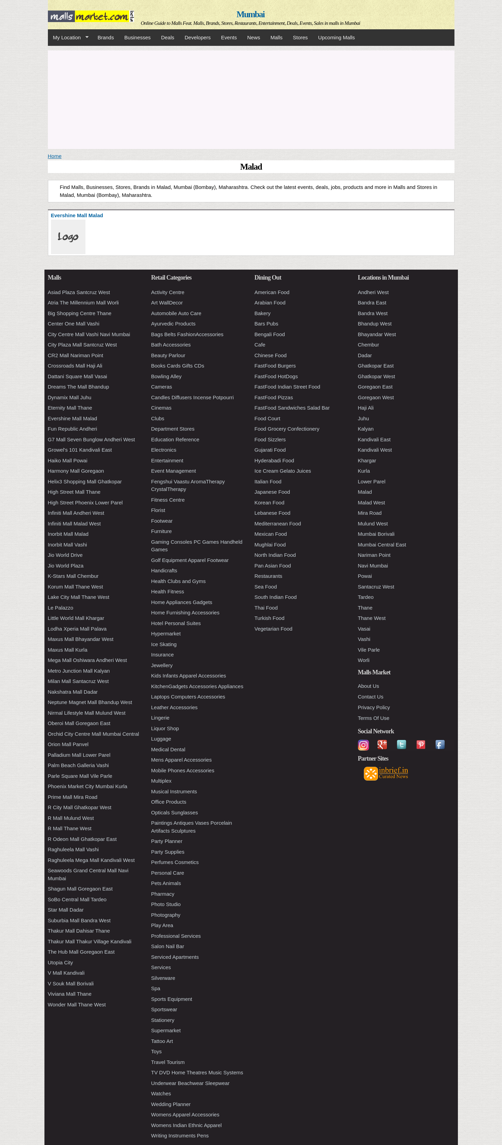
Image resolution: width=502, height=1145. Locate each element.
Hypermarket (166, 633)
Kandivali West (375, 450)
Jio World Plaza (66, 566)
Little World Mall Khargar (76, 618)
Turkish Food (270, 618)
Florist (158, 510)
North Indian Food (275, 555)
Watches (161, 1093)
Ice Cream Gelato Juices (283, 471)
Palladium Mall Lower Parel (79, 755)
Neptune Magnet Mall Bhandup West (90, 702)
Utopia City (60, 962)
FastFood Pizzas (274, 397)
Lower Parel (372, 481)
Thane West (372, 618)
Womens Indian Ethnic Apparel (186, 1125)
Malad (365, 492)
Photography (166, 915)
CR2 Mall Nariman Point (75, 355)
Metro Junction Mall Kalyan (79, 671)
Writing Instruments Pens (180, 1135)
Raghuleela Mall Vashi (73, 849)
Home (55, 156)
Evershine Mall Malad (72, 418)
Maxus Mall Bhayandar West (81, 639)
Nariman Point (374, 555)
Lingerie (160, 718)
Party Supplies (168, 852)
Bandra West (373, 313)
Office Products (168, 802)
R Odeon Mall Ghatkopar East (82, 839)
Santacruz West (376, 587)
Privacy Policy (374, 707)
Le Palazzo (60, 608)
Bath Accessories (171, 345)
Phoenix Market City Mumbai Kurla (87, 786)
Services (161, 967)
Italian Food (268, 481)
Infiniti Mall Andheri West (76, 513)
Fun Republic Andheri (72, 429)
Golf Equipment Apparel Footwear (190, 560)
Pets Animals (166, 883)
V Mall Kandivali (66, 973)
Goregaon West (376, 397)
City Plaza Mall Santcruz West (82, 345)
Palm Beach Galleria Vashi (78, 765)
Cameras (161, 387)
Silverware (163, 978)
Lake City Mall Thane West (79, 597)
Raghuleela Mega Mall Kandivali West (91, 860)
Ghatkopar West (376, 376)
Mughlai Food (270, 545)
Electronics (163, 450)
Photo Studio (166, 904)
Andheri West (373, 292)
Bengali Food (270, 334)
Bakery (263, 313)
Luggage (161, 739)
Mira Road (370, 513)
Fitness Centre (168, 500)
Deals (167, 37)
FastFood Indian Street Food (287, 387)
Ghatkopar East (376, 366)
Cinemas (161, 408)
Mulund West (373, 523)
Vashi (364, 639)
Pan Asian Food (273, 566)
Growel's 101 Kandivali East (80, 450)
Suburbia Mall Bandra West (79, 920)
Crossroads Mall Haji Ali (75, 366)
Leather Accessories (174, 707)
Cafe (260, 345)
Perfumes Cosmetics (175, 862)
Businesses (137, 37)
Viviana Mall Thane (70, 994)
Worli (364, 660)
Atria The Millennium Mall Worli (83, 302)
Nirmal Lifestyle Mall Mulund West (87, 713)
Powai (365, 576)
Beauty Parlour (168, 355)
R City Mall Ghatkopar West (80, 807)
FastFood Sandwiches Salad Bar (292, 408)
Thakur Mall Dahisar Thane (79, 931)
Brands (106, 37)
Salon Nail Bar (167, 946)
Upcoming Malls (336, 37)
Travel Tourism (168, 1062)
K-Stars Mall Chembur (73, 576)
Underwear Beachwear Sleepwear (190, 1083)
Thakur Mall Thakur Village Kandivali (90, 941)
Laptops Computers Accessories (188, 697)
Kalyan (366, 429)
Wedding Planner (171, 1104)
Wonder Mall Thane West (77, 1004)
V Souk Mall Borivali (71, 983)
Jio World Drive (65, 555)
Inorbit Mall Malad (68, 534)
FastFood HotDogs (276, 376)
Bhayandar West (377, 334)
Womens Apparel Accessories (185, 1114)
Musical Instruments (174, 791)
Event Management (173, 471)
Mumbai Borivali (376, 534)
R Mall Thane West (70, 828)
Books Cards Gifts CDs (177, 366)
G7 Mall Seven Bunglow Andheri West (91, 439)
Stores (300, 37)
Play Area (162, 925)
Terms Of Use (374, 718)
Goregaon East (375, 387)
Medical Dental (168, 749)
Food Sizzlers (270, 439)
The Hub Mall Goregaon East (81, 952)
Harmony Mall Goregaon (76, 471)
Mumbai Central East (382, 545)
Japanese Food (272, 492)
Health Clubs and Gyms (178, 581)
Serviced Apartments (175, 957)
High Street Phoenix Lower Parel (85, 502)
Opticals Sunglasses (174, 812)
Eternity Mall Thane (70, 408)
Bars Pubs (266, 324)
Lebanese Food (272, 513)
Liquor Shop (165, 728)
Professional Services (176, 936)
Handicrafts (164, 570)
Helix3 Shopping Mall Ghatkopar (85, 481)
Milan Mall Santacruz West (78, 681)
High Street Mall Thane (74, 492)
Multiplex (161, 781)
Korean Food (270, 502)
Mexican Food (271, 534)
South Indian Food (276, 597)
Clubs (157, 418)
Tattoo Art (162, 1041)
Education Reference (175, 439)
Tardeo (366, 597)
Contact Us (370, 697)
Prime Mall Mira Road (73, 797)
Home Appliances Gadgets (182, 602)
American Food (272, 292)
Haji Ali (366, 408)
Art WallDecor (167, 302)
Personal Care (167, 873)
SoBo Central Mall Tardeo (77, 899)
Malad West (371, 502)
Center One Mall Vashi (74, 324)
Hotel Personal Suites (176, 623)
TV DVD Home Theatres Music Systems (197, 1072)
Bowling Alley (166, 376)
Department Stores (173, 429)
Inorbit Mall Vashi (67, 545)
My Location (68, 37)
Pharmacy (163, 894)
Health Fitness (167, 591)
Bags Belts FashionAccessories (187, 334)
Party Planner (167, 841)
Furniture (161, 531)
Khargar (367, 460)
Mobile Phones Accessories (182, 770)
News (253, 37)
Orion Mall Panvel (68, 744)
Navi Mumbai (373, 566)
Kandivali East (374, 439)
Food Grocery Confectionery (287, 429)
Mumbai (250, 14)
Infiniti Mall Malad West (74, 523)
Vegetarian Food (274, 629)
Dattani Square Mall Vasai (77, 376)
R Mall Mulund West (71, 818)
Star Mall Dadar (66, 910)
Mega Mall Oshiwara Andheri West (87, 660)
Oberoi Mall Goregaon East (79, 723)
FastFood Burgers (275, 366)
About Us (368, 686)
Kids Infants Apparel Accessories (188, 676)
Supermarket (166, 1030)
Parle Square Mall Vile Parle (80, 776)
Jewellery (162, 665)
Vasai (364, 629)
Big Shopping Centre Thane (80, 313)
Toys (156, 1051)
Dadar (365, 355)
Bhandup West (375, 324)
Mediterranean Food (278, 523)
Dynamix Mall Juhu (70, 397)
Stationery (163, 1020)
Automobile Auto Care (176, 313)
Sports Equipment (171, 999)
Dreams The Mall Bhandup (78, 387)
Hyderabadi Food (274, 460)
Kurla (364, 471)
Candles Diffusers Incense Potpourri (192, 397)
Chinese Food (271, 355)
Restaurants (269, 576)
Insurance (162, 654)
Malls (276, 37)
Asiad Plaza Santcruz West (79, 292)
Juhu (363, 418)
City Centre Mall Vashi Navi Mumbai (89, 334)
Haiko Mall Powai (68, 460)
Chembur (368, 345)
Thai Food (266, 608)
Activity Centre (168, 292)
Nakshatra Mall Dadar (73, 692)
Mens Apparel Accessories (181, 760)
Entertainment (167, 460)
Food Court (267, 418)
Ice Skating (164, 644)
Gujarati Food (270, 450)
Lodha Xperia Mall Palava (77, 629)
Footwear (162, 521)
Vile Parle (369, 650)
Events (229, 37)
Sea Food (266, 587)
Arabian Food (270, 302)
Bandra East (372, 302)
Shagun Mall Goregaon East (80, 889)
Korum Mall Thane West (75, 587)
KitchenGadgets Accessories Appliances (197, 686)
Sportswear (164, 1009)
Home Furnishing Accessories (185, 612)
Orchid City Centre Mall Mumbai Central (93, 734)
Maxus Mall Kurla (68, 650)
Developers (198, 37)
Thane (365, 608)
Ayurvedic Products (173, 324)
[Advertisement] (251, 98)
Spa (156, 988)
